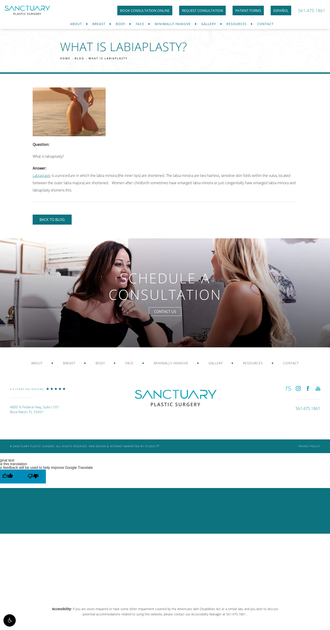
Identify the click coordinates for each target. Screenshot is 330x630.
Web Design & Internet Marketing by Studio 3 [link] (124, 446)
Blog (79, 58)
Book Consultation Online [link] (145, 10)
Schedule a (165, 286)
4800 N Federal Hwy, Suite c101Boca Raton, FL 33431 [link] (34, 409)
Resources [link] (236, 24)
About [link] (76, 24)
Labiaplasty (42, 175)
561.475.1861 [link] (311, 10)
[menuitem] (76, 24)
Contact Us (165, 311)
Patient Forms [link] (248, 10)
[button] (9, 620)
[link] (37, 392)
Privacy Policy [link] (309, 446)
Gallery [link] (208, 24)
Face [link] (140, 24)
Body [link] (120, 24)
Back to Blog (52, 219)
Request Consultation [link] (202, 10)
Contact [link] (265, 24)
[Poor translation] (33, 476)
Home (65, 58)
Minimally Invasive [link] (173, 24)
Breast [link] (98, 24)
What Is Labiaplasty (108, 58)
